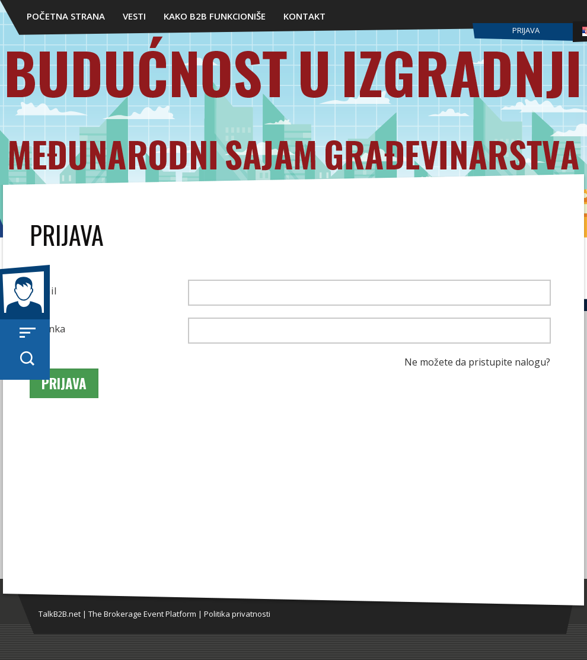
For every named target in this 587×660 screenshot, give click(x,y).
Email (43, 290)
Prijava (526, 30)
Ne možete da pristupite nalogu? (477, 362)
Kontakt (304, 16)
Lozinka (48, 328)
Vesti (134, 16)
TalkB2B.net (60, 613)
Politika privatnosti (237, 613)
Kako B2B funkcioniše (215, 16)
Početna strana (66, 16)
